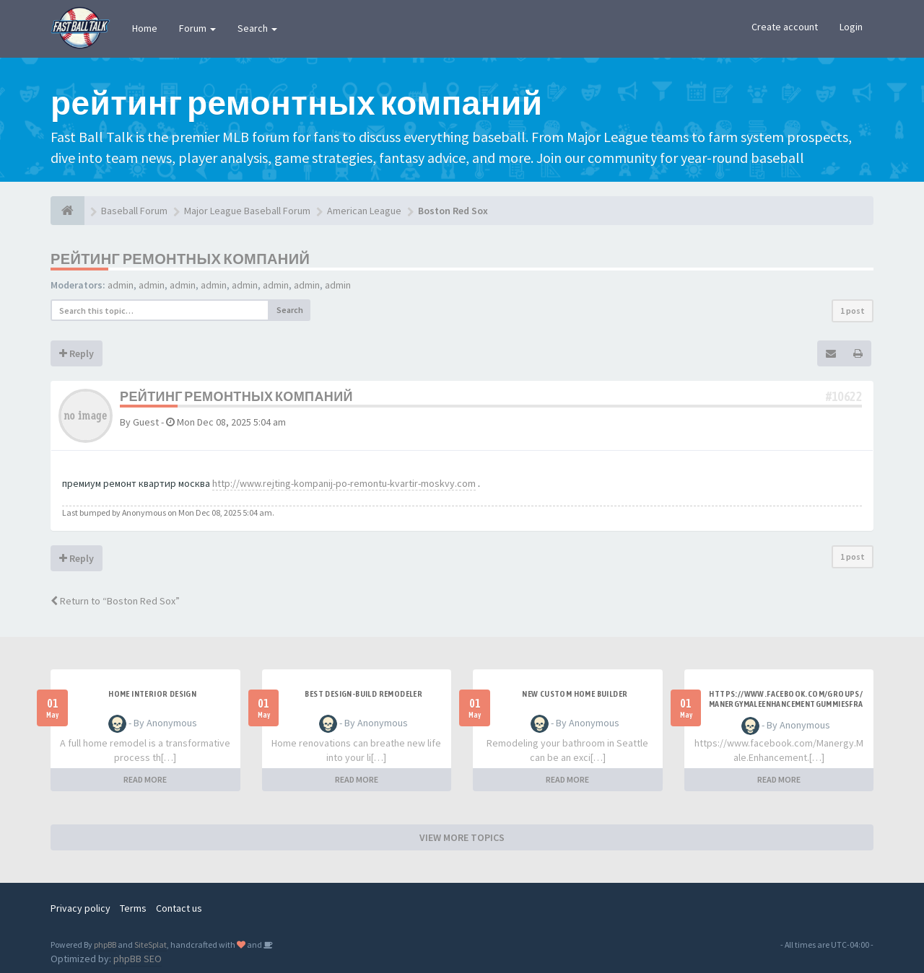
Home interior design (152, 694)
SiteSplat (150, 944)
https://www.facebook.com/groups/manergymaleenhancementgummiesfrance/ (786, 704)
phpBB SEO (137, 958)
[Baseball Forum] (67, 210)
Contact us (179, 908)
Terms (133, 908)
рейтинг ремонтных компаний (180, 258)
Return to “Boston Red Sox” (115, 600)
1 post (852, 310)
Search (257, 28)
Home (144, 28)
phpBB (105, 944)
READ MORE (145, 779)
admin (121, 284)
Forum (197, 28)
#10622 (844, 396)
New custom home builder (574, 694)
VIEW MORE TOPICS (462, 837)
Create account (784, 26)
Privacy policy (80, 908)
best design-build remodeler (363, 694)
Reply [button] (76, 353)
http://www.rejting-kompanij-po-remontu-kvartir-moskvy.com (344, 483)
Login (851, 26)
